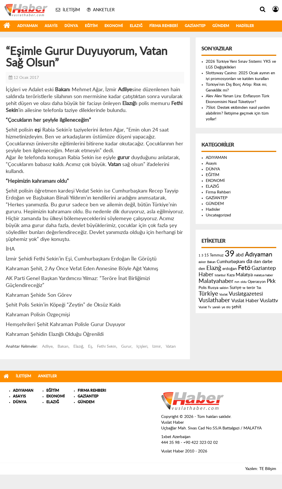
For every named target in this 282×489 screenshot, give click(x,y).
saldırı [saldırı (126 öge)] (224, 288)
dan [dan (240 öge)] (257, 261)
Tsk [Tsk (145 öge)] (258, 288)
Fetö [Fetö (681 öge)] (244, 268)
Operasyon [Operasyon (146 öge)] (257, 281)
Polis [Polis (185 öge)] (203, 288)
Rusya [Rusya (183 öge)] (213, 288)
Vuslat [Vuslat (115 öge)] (223, 294)
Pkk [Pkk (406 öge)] (271, 281)
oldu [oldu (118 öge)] (244, 281)
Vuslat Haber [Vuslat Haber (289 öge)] (245, 300)
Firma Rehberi (163, 26)
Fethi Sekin (106, 347)
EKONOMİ (113, 26)
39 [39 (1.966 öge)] (230, 254)
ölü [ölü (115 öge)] (228, 307)
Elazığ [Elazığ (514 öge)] (213, 268)
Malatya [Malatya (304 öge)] (244, 274)
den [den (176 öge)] (202, 269)
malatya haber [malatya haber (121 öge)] (263, 275)
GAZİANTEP (195, 26)
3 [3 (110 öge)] (202, 255)
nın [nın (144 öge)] (237, 281)
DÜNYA (71, 26)
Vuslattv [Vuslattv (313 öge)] (269, 300)
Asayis (51, 26)
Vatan (171, 347)
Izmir (156, 347)
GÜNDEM (220, 26)
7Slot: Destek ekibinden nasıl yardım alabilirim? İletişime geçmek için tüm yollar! (238, 113)
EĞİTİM (91, 26)
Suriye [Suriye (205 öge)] (235, 288)
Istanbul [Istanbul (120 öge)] (220, 275)
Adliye (47, 347)
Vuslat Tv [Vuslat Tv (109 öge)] (205, 307)
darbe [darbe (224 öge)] (267, 262)
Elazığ (78, 347)
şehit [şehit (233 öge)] (236, 307)
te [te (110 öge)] (244, 288)
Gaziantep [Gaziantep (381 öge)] (263, 268)
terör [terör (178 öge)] (251, 288)
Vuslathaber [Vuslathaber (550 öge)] (214, 300)
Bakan (63, 347)
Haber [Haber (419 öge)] (206, 274)
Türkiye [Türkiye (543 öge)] (208, 294)
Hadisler (245, 26)
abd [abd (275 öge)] (240, 255)
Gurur (126, 347)
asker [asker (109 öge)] (202, 262)
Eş (90, 347)
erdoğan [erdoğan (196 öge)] (229, 269)
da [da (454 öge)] (249, 261)
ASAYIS (19, 396)
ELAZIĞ (136, 26)
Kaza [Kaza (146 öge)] (231, 275)
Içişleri (141, 347)
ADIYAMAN (27, 26)
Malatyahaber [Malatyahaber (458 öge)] (216, 281)
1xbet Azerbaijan (175, 437)
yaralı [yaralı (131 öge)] (216, 307)
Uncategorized (218, 215)
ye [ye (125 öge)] (223, 307)
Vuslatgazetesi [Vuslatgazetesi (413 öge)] (246, 294)
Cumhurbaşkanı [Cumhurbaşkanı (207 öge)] (231, 262)
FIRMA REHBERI (92, 391)
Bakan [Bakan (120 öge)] (211, 262)
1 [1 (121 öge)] (199, 255)
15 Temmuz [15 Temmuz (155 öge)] (214, 255)
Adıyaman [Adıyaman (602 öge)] (258, 255)
